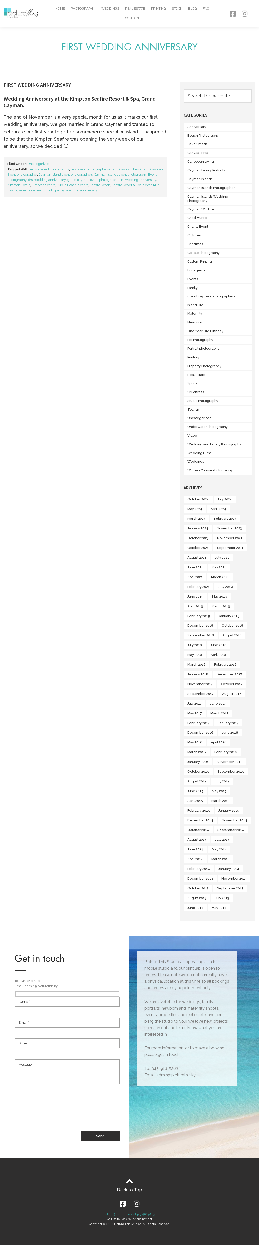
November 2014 (234, 820)
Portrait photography (203, 348)
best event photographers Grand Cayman (101, 169)
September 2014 (230, 830)
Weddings (110, 8)
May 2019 (219, 596)
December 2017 (229, 674)
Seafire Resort (100, 185)
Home (60, 8)
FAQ (206, 8)
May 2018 (194, 655)
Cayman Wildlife (200, 209)
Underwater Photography (207, 427)
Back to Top (129, 1189)
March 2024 (196, 518)
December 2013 (200, 878)
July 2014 (222, 839)
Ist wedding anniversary (138, 180)
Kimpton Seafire (43, 185)
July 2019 (225, 587)
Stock (177, 8)
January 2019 (229, 616)
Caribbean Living (200, 161)
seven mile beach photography (41, 190)
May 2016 (194, 742)
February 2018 (225, 664)
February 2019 (198, 616)
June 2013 (195, 908)
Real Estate (135, 8)
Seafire (83, 185)
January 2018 (197, 674)
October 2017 (231, 684)
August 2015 (197, 781)
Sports (192, 383)
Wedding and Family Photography (214, 444)
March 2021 (220, 577)
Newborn (194, 322)
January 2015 (228, 810)
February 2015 (198, 810)
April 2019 (195, 606)
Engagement (198, 270)
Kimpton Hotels (18, 185)
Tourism (193, 409)
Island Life (195, 305)
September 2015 (230, 771)
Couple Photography (203, 253)
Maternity (194, 313)
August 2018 (232, 635)
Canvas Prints (197, 153)
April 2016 (219, 742)
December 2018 (200, 625)
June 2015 (195, 791)
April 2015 (195, 801)
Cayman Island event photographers (66, 174)
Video (192, 435)
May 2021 (219, 567)
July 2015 (222, 781)
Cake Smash (197, 144)
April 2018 (218, 655)
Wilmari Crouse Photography (210, 470)
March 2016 (196, 752)
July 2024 (224, 499)
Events (192, 279)
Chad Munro (197, 218)
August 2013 (196, 898)
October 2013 (198, 888)
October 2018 (232, 625)
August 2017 (231, 694)
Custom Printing (199, 261)
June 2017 (218, 703)
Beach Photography (203, 135)
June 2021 (195, 567)
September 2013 (230, 888)
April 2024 (218, 509)
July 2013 (222, 898)
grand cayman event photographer (93, 180)
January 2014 (228, 869)
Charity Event (197, 226)
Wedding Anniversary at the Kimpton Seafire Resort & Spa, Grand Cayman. (80, 101)
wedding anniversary (82, 190)
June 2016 (230, 732)
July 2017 (194, 703)
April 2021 (195, 577)
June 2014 (195, 849)
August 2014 (197, 839)
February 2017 (198, 723)
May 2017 (194, 713)
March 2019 (221, 606)
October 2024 (198, 499)
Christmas (195, 244)
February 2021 (198, 587)
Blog (192, 8)
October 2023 (198, 538)
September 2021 (230, 548)
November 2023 (229, 528)
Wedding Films (199, 453)
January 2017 (228, 723)
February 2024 (225, 518)
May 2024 (194, 509)
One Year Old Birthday (205, 331)
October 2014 (198, 830)
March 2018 (196, 664)
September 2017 (200, 694)
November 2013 (234, 878)
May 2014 (219, 849)
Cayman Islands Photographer (211, 188)
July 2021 (222, 557)
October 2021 (198, 548)
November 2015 (229, 762)
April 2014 (195, 859)
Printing (158, 8)
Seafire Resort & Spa (127, 185)
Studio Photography (202, 401)
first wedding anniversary (47, 180)
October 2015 (198, 771)
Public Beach (67, 185)
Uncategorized (38, 164)
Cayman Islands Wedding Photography (207, 199)
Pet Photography (200, 340)
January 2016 (197, 762)
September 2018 (200, 635)
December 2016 (200, 732)
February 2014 (198, 869)
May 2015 (219, 791)
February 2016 (225, 752)
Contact (132, 18)
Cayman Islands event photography (120, 174)
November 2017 (200, 684)
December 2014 (200, 820)
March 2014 (220, 859)
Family (192, 288)
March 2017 (219, 713)
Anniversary (196, 127)
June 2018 (218, 645)
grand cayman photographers (211, 296)
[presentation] (53, 1112)
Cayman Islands (199, 179)
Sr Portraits (195, 392)
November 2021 (229, 538)
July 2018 (194, 645)
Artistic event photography (49, 169)
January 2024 (197, 528)
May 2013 (219, 908)
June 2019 (195, 596)
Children (194, 235)
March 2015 (220, 801)
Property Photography (204, 366)
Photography (83, 8)
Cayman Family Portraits (206, 170)
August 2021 (196, 557)
